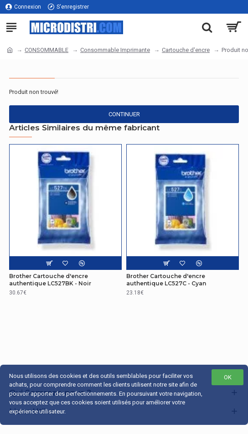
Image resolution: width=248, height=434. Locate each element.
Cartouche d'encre (186, 49)
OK (228, 377)
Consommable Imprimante (115, 49)
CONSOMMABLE (46, 49)
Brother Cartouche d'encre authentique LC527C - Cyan (166, 280)
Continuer (124, 114)
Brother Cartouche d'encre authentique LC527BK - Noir (50, 280)
